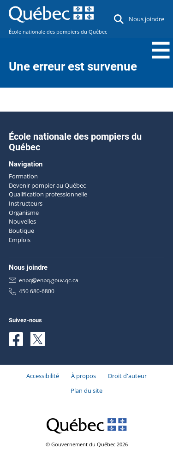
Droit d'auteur (127, 376)
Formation (23, 176)
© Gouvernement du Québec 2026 (87, 444)
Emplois (19, 240)
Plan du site (86, 390)
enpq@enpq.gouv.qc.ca (43, 280)
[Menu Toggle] (161, 50)
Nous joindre (146, 19)
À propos (83, 376)
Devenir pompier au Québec (47, 185)
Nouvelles (22, 221)
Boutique (21, 230)
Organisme (24, 212)
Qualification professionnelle (48, 194)
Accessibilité (42, 376)
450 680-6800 (31, 291)
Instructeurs (25, 203)
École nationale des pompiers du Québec (58, 32)
